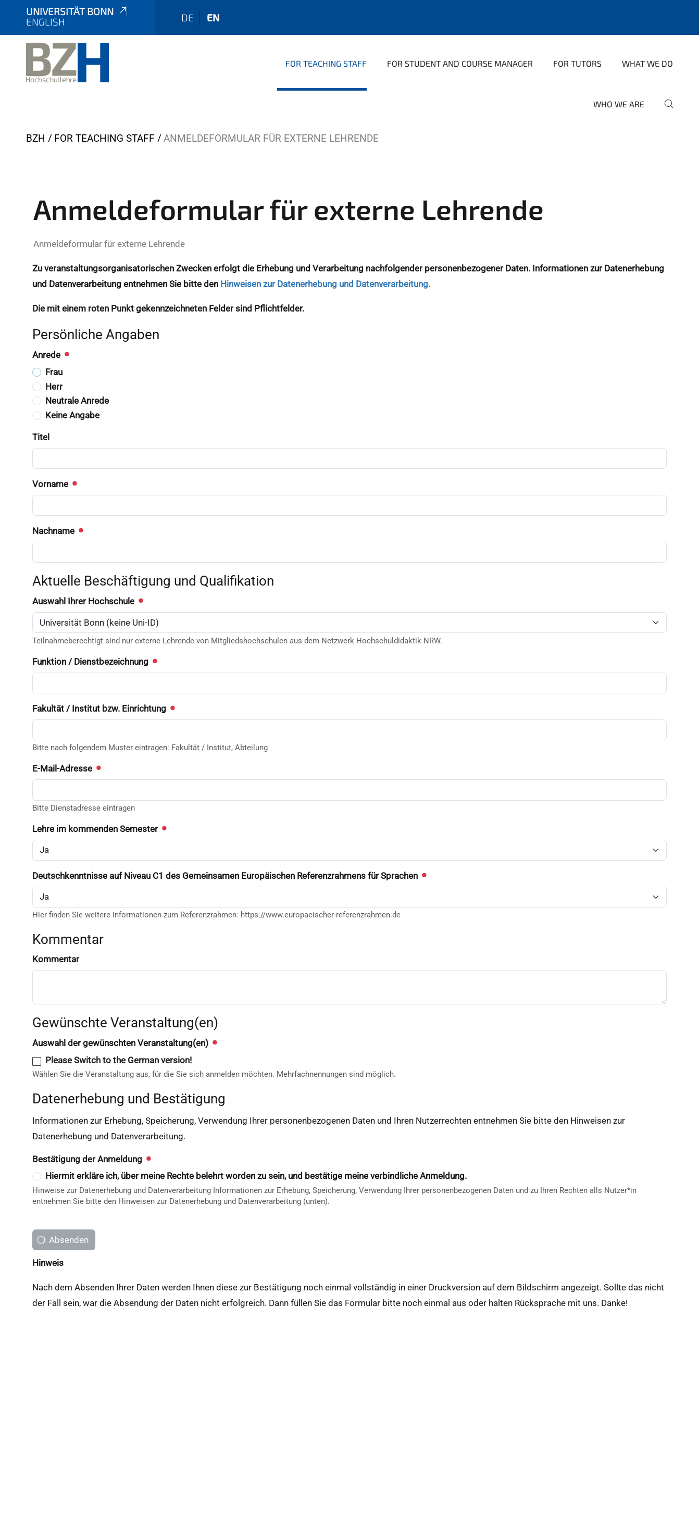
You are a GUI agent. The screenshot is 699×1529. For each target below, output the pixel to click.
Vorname (54, 484)
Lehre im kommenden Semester (99, 829)
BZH (35, 138)
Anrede (50, 355)
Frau (54, 372)
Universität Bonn (77, 11)
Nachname (57, 531)
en (213, 17)
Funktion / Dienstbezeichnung (94, 661)
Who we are (618, 104)
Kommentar (55, 959)
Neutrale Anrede (77, 400)
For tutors (577, 63)
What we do (647, 63)
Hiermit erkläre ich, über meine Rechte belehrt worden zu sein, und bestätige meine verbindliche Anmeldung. (256, 1176)
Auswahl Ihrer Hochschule (87, 601)
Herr (54, 386)
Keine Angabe (72, 415)
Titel (40, 437)
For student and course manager (460, 63)
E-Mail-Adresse (66, 768)
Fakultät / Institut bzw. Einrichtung (103, 708)
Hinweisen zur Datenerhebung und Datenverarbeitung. (325, 284)
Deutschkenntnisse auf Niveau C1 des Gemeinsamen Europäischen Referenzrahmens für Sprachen (229, 876)
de (187, 17)
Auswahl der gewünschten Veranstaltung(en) (124, 1043)
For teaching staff (326, 63)
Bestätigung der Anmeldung (91, 1159)
